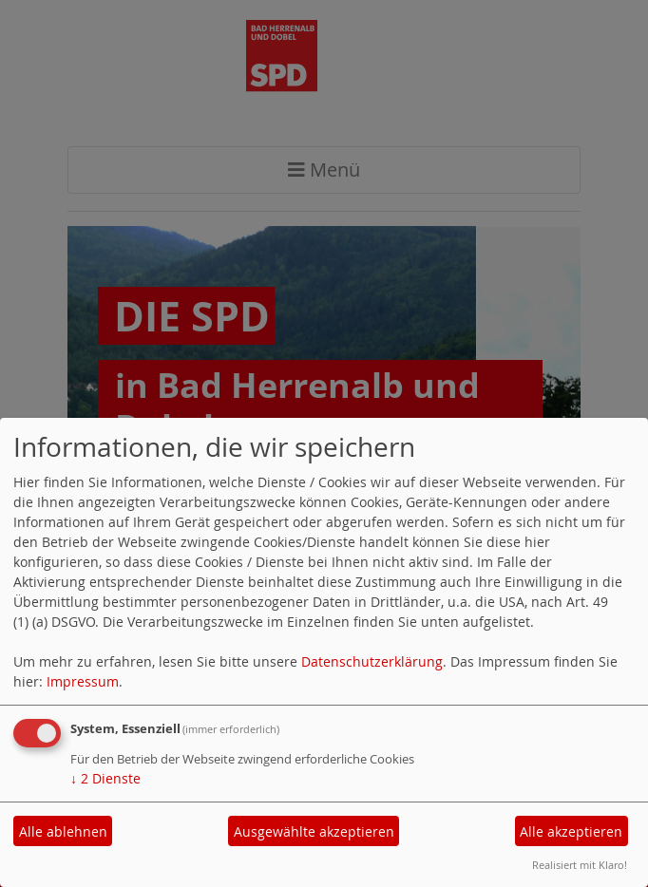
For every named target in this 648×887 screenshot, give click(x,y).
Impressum (83, 681)
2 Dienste (105, 778)
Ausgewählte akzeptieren (314, 831)
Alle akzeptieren (571, 831)
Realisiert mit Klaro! (579, 865)
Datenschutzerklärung (372, 661)
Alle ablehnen (63, 831)
